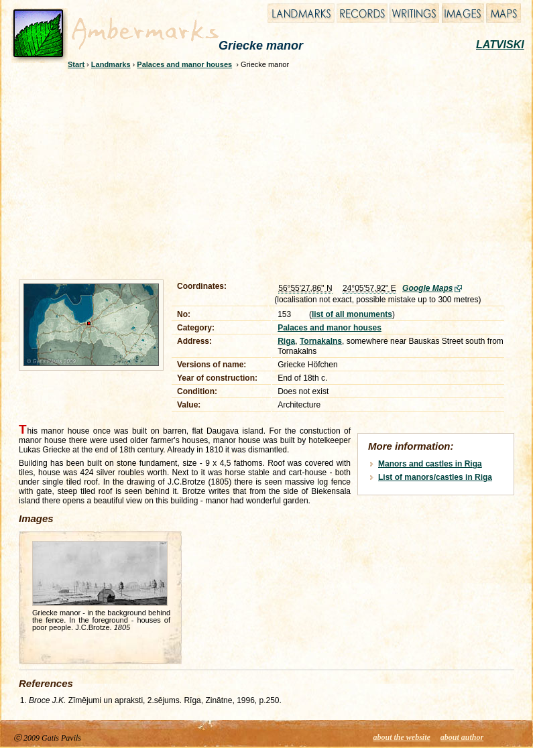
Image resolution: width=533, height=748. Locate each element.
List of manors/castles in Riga (435, 477)
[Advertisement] (205, 172)
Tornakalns (321, 341)
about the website (401, 737)
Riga (286, 341)
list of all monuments (352, 314)
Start (76, 64)
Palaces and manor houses (184, 64)
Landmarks (111, 64)
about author (461, 737)
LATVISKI (500, 44)
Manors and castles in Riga (430, 464)
